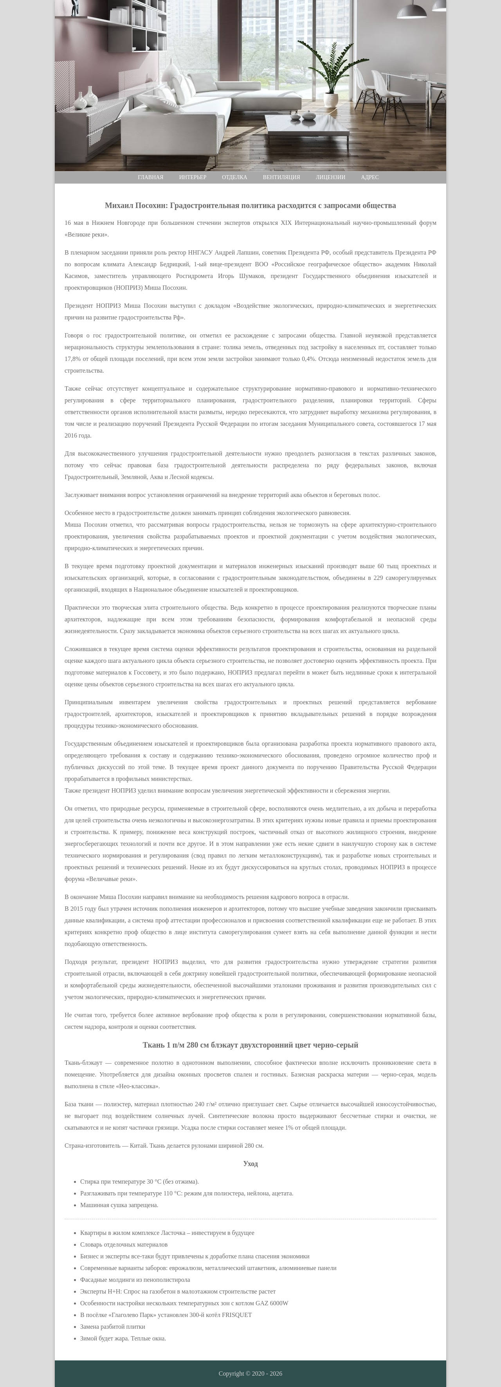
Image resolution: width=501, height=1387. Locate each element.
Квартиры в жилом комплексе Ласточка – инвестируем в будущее (167, 1232)
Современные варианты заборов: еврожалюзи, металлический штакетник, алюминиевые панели (208, 1268)
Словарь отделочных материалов (124, 1244)
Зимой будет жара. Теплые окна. (123, 1338)
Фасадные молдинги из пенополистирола (135, 1279)
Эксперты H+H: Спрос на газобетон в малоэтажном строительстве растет (178, 1291)
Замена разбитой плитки (112, 1326)
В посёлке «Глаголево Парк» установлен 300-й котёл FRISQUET (166, 1315)
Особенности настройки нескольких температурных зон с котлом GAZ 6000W (184, 1303)
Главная (151, 177)
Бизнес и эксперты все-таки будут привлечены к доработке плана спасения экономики (195, 1256)
